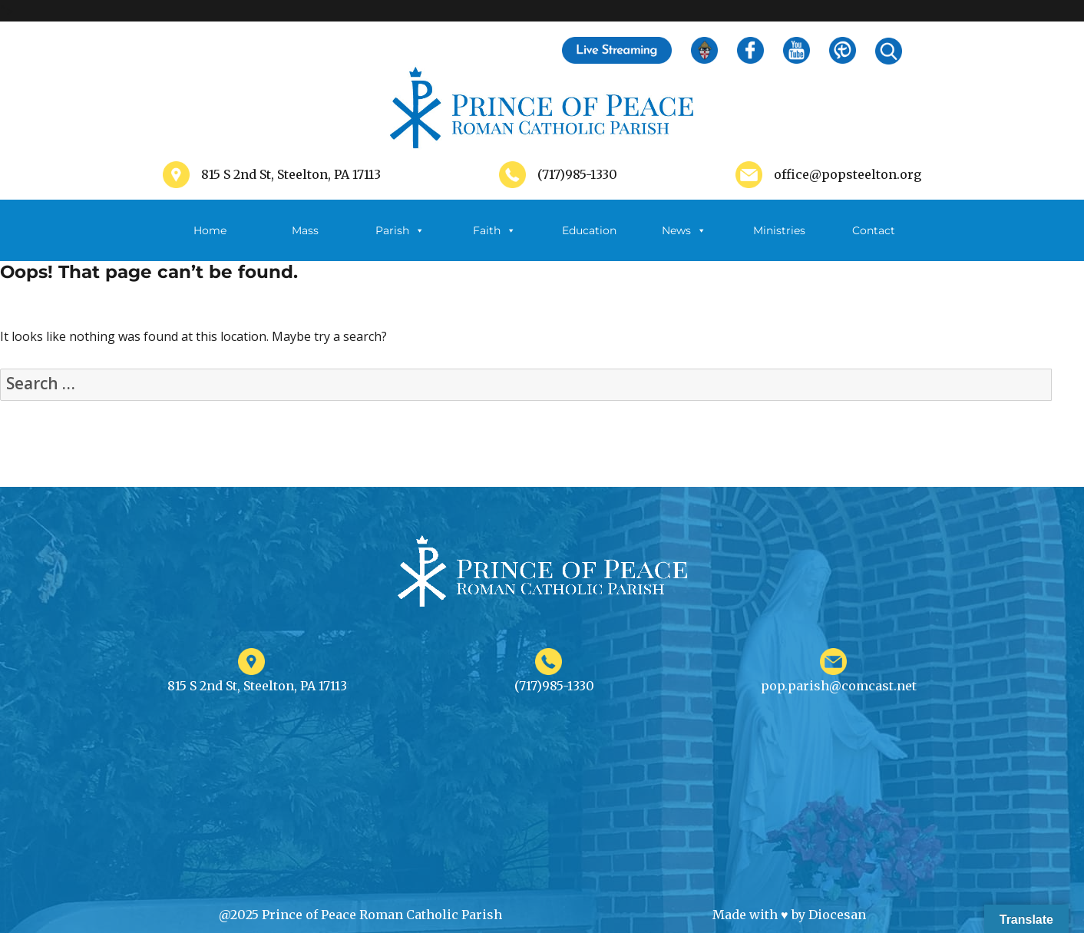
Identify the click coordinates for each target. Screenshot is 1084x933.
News (684, 230)
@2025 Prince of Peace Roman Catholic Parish (360, 914)
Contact (873, 230)
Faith (494, 230)
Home (209, 230)
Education (589, 230)
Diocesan (837, 914)
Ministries (779, 242)
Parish (400, 230)
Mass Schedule (304, 242)
